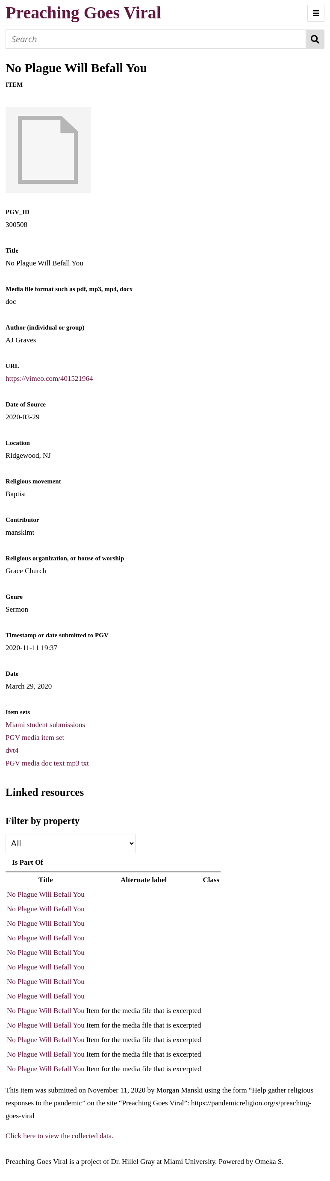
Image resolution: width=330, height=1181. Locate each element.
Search (315, 39)
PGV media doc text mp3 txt (47, 763)
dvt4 (12, 750)
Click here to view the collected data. (60, 1136)
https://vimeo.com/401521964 (49, 378)
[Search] (156, 39)
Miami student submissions (45, 725)
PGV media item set (35, 737)
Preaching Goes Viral (83, 12)
